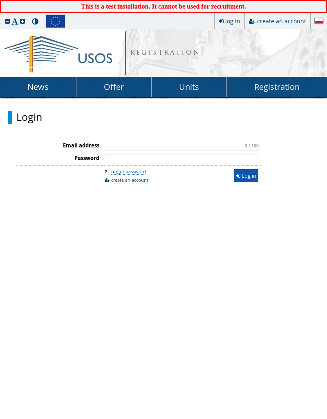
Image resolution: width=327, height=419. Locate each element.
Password (86, 158)
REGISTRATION (165, 53)
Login (29, 117)
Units (189, 86)
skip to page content (2, 2)
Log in (246, 175)
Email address (81, 145)
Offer (114, 86)
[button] (7, 21)
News (38, 86)
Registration (277, 86)
